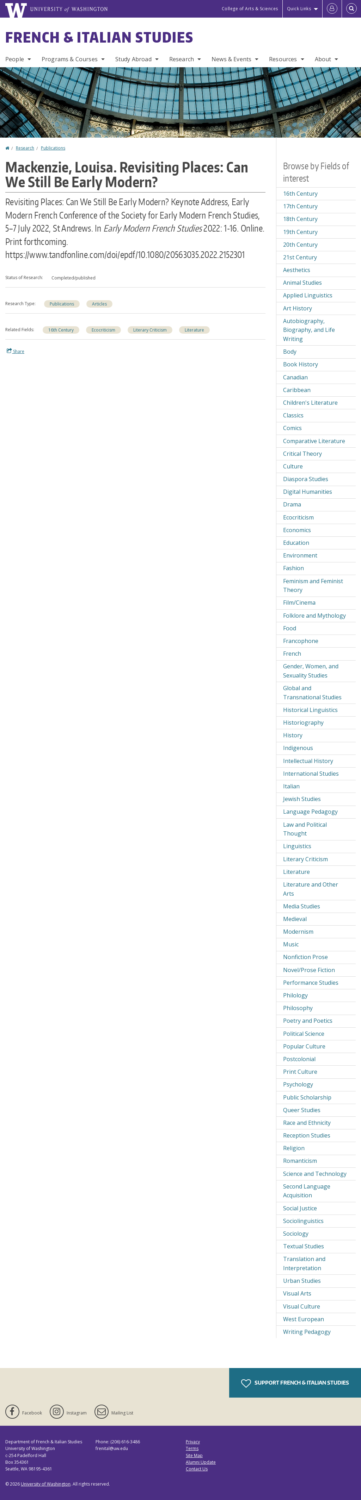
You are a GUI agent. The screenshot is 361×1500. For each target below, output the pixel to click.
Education (296, 543)
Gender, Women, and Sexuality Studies (310, 670)
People (14, 59)
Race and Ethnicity (307, 1123)
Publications (53, 148)
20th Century (300, 244)
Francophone (300, 641)
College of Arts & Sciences (250, 9)
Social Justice (300, 1208)
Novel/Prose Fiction (309, 970)
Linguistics (297, 846)
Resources (283, 59)
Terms (192, 1448)
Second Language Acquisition (306, 1191)
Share (15, 351)
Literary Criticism (150, 330)
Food (289, 628)
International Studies (311, 773)
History (292, 735)
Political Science (303, 1034)
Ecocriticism (103, 330)
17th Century (300, 206)
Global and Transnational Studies (312, 692)
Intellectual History (308, 761)
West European (303, 1319)
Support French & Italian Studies (295, 1383)
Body (289, 351)
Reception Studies (306, 1135)
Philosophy (298, 1008)
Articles (99, 304)
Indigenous (298, 748)
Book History (300, 364)
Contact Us (197, 1469)
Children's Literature (310, 402)
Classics (293, 415)
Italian (291, 786)
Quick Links (299, 9)
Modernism (298, 931)
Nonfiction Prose (305, 957)
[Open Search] (351, 9)
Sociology (295, 1233)
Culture (293, 466)
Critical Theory (302, 454)
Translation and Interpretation (304, 1263)
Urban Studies (302, 1281)
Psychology (298, 1084)
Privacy (193, 1442)
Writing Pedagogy (307, 1332)
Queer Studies (301, 1110)
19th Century (300, 232)
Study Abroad (133, 59)
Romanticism (300, 1161)
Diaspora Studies (305, 479)
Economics (297, 530)
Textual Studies (303, 1246)
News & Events (231, 59)
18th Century (300, 219)
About (323, 59)
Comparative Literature (314, 441)
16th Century (61, 330)
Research (181, 59)
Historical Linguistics (310, 710)
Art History (297, 308)
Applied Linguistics (307, 295)
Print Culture (300, 1072)
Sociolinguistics (303, 1221)
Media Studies (301, 906)
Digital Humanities (307, 492)
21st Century (300, 257)
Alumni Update (201, 1462)
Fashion (293, 568)
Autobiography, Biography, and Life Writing (309, 330)
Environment (300, 555)
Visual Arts (297, 1293)
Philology (295, 995)
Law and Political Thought (305, 829)
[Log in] (332, 9)
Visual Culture (301, 1306)
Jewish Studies (302, 799)
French (292, 653)
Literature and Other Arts (310, 889)
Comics (292, 428)
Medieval (295, 919)
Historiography (303, 722)
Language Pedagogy (310, 811)
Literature (194, 330)
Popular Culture (304, 1046)
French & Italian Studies (99, 37)
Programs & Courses (70, 59)
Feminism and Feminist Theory (313, 585)
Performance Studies (310, 983)
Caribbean (297, 390)
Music (291, 944)
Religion (294, 1148)
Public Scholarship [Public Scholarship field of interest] (307, 1097)
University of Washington (46, 1484)
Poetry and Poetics (307, 1021)
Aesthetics (296, 270)
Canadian (295, 377)
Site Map (194, 1455)
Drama (292, 504)
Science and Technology (315, 1174)
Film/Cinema (299, 602)
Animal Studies (302, 282)
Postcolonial (299, 1059)
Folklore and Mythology (314, 615)
